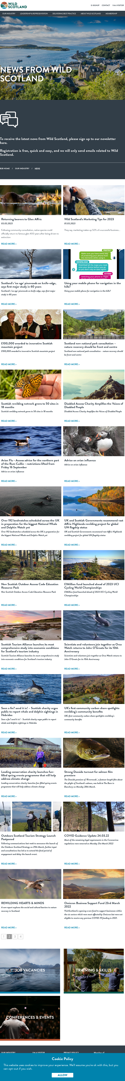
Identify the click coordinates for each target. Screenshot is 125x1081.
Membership (111, 13)
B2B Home (5, 168)
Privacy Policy (71, 1052)
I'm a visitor (38, 1052)
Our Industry (8, 13)
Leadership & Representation (34, 13)
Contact (106, 5)
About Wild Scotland (91, 13)
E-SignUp (95, 5)
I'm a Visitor (118, 5)
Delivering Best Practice (64, 13)
